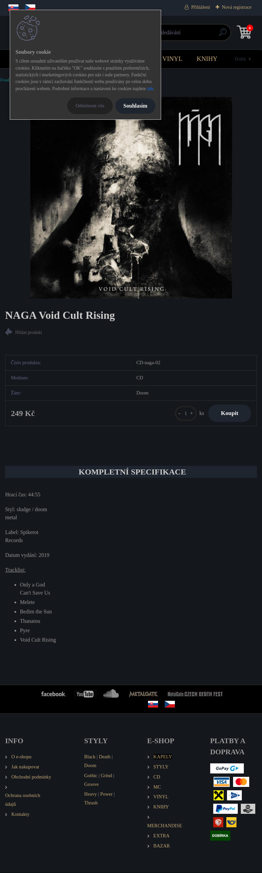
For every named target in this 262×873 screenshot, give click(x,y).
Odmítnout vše (90, 105)
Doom (90, 765)
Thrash (91, 803)
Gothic (90, 776)
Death (104, 757)
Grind (106, 776)
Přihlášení (200, 7)
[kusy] (184, 413)
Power (106, 794)
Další (240, 59)
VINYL (172, 58)
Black (90, 757)
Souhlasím (135, 106)
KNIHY (207, 58)
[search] (211, 34)
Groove (91, 784)
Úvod (4, 80)
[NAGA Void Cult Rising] (131, 198)
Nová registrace (237, 7)
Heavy (90, 794)
